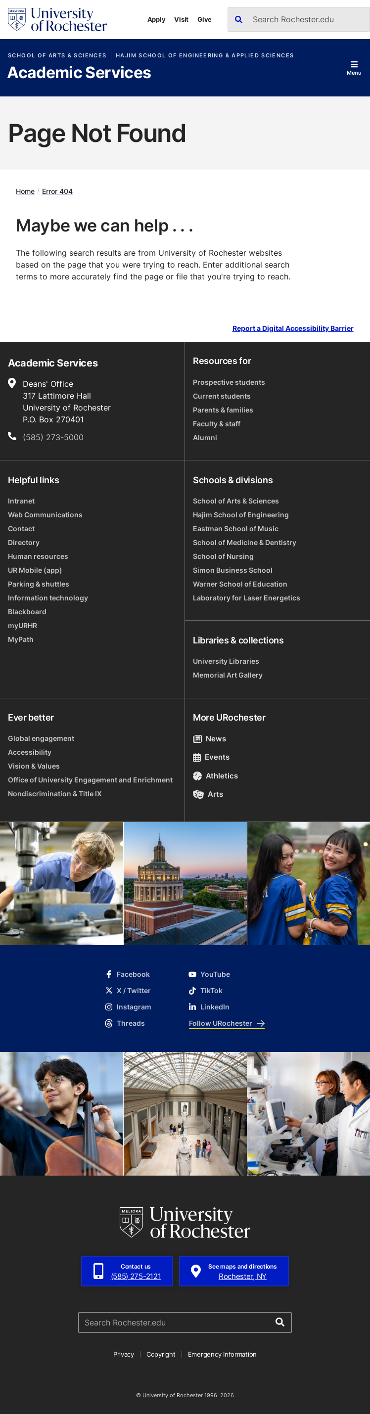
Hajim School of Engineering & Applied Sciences (205, 55)
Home (25, 190)
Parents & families (223, 409)
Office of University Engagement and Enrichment (90, 779)
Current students (222, 396)
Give (204, 19)
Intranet (21, 500)
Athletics (215, 776)
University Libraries (226, 661)
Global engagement (41, 738)
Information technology (48, 597)
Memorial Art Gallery (228, 675)
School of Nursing (223, 556)
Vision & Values (34, 766)
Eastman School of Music (235, 528)
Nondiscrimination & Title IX (55, 793)
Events (211, 757)
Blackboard (27, 611)
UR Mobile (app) (35, 570)
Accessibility (29, 752)
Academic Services (79, 73)
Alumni (205, 437)
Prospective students (229, 382)
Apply (156, 19)
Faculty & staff (216, 423)
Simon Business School (233, 570)
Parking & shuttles (38, 584)
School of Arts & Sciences (57, 55)
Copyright (161, 1354)
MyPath (21, 639)
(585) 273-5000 (53, 437)
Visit (181, 19)
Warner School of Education (240, 584)
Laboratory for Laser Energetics (246, 597)
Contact (21, 528)
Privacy (123, 1354)
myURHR (22, 625)
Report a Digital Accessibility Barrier (293, 328)
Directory (24, 542)
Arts (208, 794)
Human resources (38, 556)
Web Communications (45, 514)
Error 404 (57, 190)
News (209, 738)
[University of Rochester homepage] (57, 19)
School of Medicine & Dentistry (244, 542)
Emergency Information (222, 1354)
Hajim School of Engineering (241, 514)
